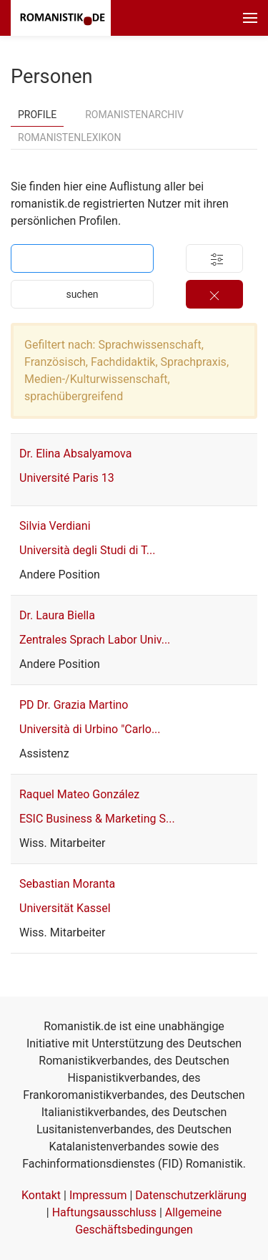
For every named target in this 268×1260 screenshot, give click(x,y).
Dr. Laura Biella (57, 615)
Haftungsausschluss (104, 1212)
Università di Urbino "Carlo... (90, 729)
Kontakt (41, 1195)
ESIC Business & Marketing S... (97, 818)
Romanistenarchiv (134, 114)
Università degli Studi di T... (87, 550)
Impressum (98, 1195)
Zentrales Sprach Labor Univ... (94, 639)
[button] (250, 18)
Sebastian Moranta (67, 884)
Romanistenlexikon (69, 137)
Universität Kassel (65, 908)
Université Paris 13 (66, 478)
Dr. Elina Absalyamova (75, 453)
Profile (37, 114)
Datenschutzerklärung (191, 1195)
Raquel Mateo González (79, 794)
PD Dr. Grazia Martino (74, 705)
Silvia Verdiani (55, 526)
